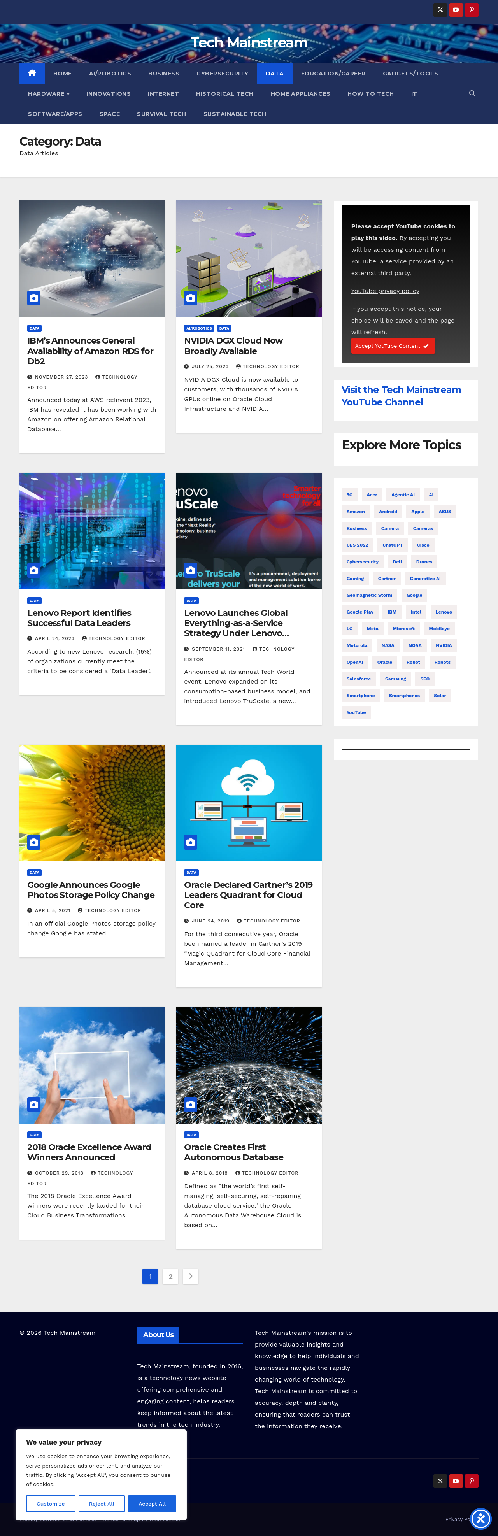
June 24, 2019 (211, 921)
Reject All (101, 1504)
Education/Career (333, 73)
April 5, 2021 (54, 910)
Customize (51, 1504)
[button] (472, 93)
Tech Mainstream (249, 42)
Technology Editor (268, 366)
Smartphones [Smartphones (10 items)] (404, 695)
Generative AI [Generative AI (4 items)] (425, 578)
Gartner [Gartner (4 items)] (387, 578)
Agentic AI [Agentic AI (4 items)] (403, 495)
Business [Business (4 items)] (357, 528)
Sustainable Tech (235, 113)
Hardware (47, 93)
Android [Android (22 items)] (388, 511)
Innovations (109, 93)
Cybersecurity (222, 73)
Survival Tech (161, 113)
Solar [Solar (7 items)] (440, 695)
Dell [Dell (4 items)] (397, 562)
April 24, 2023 (56, 638)
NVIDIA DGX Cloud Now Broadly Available (233, 345)
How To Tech (370, 93)
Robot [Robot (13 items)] (413, 662)
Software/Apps (55, 113)
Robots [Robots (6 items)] (443, 662)
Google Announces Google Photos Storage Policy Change (90, 890)
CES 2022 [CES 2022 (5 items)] (357, 545)
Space (110, 113)
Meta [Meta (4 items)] (373, 628)
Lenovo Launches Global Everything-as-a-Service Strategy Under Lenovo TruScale (236, 628)
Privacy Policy (462, 1519)
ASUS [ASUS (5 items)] (445, 511)
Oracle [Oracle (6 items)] (385, 662)
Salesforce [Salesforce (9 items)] (359, 679)
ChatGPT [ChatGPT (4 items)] (392, 545)
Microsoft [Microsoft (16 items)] (404, 628)
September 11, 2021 (219, 649)
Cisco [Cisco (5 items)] (423, 545)
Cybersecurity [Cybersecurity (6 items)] (363, 562)
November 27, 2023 (62, 377)
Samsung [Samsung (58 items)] (395, 679)
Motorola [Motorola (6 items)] (357, 645)
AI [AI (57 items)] (431, 495)
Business (163, 73)
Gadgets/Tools (410, 73)
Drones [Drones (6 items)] (424, 562)
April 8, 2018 (211, 1173)
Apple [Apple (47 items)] (417, 511)
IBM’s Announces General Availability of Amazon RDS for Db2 (90, 350)
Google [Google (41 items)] (415, 595)
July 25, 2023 (211, 366)
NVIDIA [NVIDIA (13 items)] (444, 645)
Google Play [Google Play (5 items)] (360, 612)
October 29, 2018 (60, 1173)
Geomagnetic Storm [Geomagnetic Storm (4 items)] (370, 595)
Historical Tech (225, 93)
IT (414, 93)
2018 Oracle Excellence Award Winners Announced (89, 1152)
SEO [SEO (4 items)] (425, 679)
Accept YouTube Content (393, 346)
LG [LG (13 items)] (350, 628)
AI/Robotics (110, 73)
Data (275, 73)
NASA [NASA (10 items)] (388, 645)
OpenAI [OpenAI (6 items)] (355, 662)
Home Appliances (301, 93)
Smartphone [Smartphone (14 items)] (361, 695)
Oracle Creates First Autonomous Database (233, 1152)
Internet (163, 93)
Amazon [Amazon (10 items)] (356, 511)
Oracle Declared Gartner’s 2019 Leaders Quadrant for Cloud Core (248, 895)
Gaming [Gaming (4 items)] (355, 578)
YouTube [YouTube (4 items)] (356, 712)
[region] (101, 1474)
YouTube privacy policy (385, 291)
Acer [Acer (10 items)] (372, 495)
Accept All (152, 1504)
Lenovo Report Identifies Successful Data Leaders (79, 618)
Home (62, 73)
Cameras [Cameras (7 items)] (423, 528)
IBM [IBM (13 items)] (392, 612)
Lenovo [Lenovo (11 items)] (444, 612)
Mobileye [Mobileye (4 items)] (439, 628)
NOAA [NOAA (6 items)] (415, 645)
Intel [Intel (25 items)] (416, 612)
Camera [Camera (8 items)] (390, 528)
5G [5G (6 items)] (350, 495)
